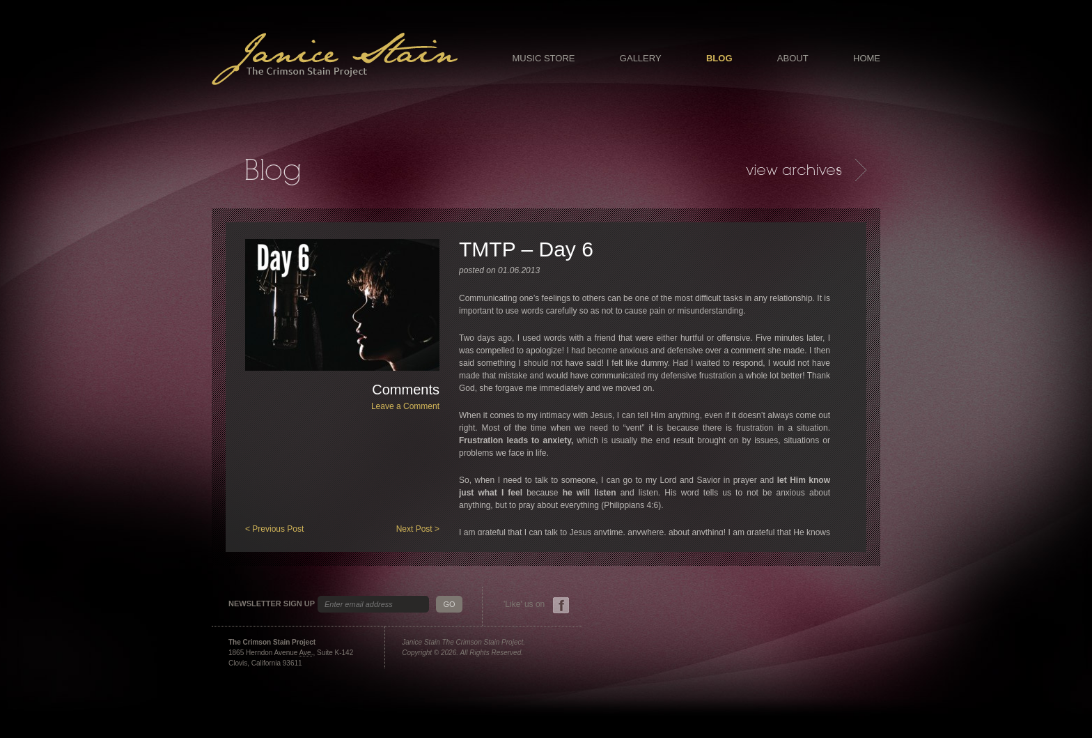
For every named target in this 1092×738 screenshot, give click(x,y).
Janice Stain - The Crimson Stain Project (335, 59)
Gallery (641, 58)
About (793, 58)
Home (866, 58)
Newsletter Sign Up (271, 604)
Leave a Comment (405, 406)
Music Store (543, 58)
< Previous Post (274, 529)
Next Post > (417, 529)
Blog (719, 58)
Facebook (561, 605)
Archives (806, 170)
